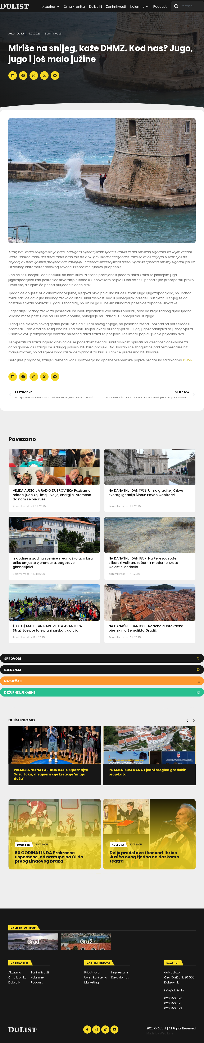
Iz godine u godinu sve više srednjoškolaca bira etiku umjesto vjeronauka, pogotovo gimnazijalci (53, 563)
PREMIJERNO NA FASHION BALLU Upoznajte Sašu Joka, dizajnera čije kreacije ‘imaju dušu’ (51, 774)
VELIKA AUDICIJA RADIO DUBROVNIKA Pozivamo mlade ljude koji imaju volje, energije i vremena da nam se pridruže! (52, 495)
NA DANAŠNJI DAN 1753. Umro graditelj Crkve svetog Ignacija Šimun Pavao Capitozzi (146, 492)
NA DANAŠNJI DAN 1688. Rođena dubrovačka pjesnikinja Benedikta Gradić (146, 628)
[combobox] (187, 6)
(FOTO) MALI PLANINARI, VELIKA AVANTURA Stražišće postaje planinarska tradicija (47, 628)
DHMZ (187, 360)
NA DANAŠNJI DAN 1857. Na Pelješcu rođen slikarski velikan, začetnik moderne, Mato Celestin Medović (143, 563)
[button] (12, 75)
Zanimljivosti (53, 34)
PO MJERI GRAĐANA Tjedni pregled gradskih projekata (148, 772)
